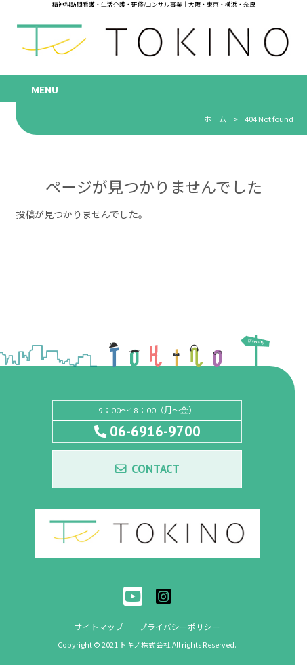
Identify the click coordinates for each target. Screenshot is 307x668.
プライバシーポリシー (179, 629)
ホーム (215, 118)
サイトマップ (99, 629)
